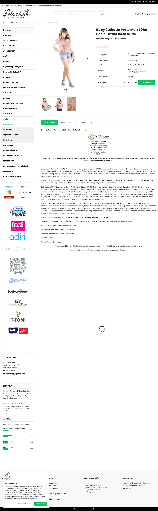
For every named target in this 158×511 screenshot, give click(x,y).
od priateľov (7, 435)
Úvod (4, 22)
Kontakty (58, 6)
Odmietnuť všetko (24, 504)
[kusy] (128, 82)
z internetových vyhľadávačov (14, 429)
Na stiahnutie (87, 122)
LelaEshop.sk (88, 492)
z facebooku (7, 441)
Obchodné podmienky (45, 6)
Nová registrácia (150, 2)
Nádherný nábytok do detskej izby (17, 391)
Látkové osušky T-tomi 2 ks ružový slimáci (53, 331)
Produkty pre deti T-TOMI (13, 403)
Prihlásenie (137, 2)
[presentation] (43, 58)
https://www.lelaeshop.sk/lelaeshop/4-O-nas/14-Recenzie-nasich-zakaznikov (137, 485)
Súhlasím (41, 504)
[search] (102, 15)
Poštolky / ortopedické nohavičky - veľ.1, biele (139, 337)
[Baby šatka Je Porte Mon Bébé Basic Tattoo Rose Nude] (65, 58)
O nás (7, 6)
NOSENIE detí (14, 22)
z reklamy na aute (9, 447)
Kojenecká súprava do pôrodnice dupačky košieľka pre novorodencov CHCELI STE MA (84, 330)
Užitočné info (30, 6)
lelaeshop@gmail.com (16, 374)
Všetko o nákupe (17, 6)
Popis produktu (50, 122)
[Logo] (16, 14)
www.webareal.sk (87, 509)
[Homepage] (2, 6)
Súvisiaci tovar (69, 122)
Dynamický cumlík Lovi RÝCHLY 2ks (113, 330)
